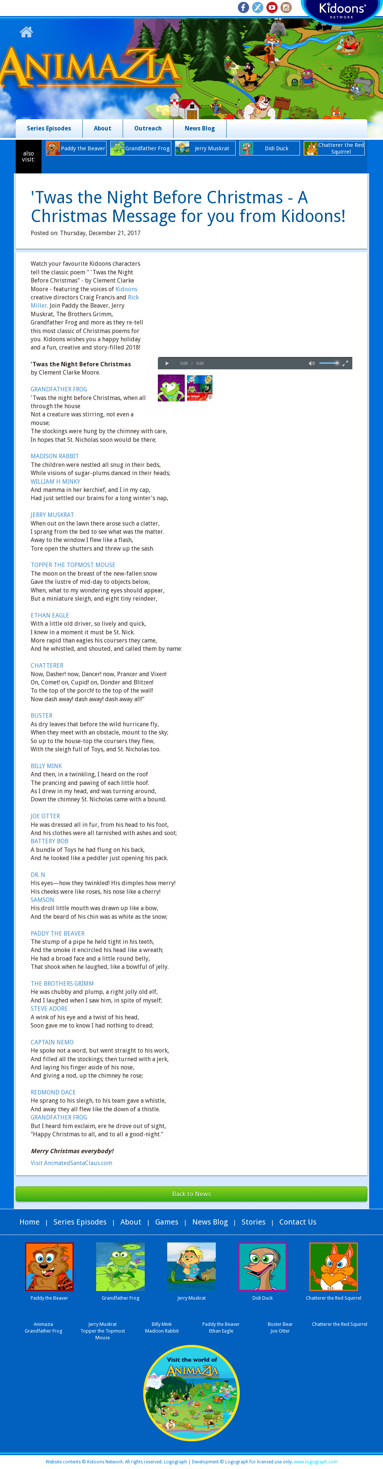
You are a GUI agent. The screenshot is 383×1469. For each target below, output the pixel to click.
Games (166, 1221)
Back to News (191, 1194)
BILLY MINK (46, 766)
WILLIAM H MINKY (55, 481)
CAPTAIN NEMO (52, 1042)
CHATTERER (47, 665)
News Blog (200, 128)
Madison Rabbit (162, 1331)
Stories (254, 1221)
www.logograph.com (315, 1462)
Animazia (43, 1324)
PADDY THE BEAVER (58, 933)
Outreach (148, 128)
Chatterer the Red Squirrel (339, 1324)
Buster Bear (280, 1324)
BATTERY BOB (49, 841)
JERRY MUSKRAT (52, 514)
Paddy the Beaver (221, 1324)
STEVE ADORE (49, 1008)
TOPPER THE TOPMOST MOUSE (73, 565)
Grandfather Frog (43, 1331)
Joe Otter (280, 1331)
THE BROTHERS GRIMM (62, 983)
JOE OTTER (45, 816)
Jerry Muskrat (102, 1324)
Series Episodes (49, 128)
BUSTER (41, 715)
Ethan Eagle (221, 1331)
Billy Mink (162, 1324)
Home (29, 1221)
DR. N (38, 874)
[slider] (255, 357)
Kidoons (126, 289)
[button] (167, 363)
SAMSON (42, 899)
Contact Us (297, 1221)
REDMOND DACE (53, 1092)
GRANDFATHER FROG (59, 389)
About (102, 128)
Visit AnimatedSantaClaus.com (71, 1163)
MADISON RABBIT (55, 456)
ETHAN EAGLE (50, 615)
